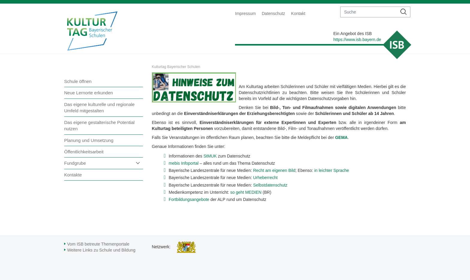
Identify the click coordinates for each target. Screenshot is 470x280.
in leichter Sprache (331, 170)
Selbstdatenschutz (270, 185)
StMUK (210, 156)
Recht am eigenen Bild (274, 170)
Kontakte (73, 174)
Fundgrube (75, 163)
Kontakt (298, 13)
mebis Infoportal (184, 163)
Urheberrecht (265, 177)
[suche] (369, 12)
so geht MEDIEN (245, 192)
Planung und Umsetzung (88, 140)
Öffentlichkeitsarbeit (83, 151)
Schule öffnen (77, 81)
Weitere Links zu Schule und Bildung (101, 250)
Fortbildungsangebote (189, 199)
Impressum (245, 13)
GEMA (341, 137)
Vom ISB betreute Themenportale (98, 244)
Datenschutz (273, 13)
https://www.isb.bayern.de (357, 39)
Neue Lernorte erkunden (88, 92)
